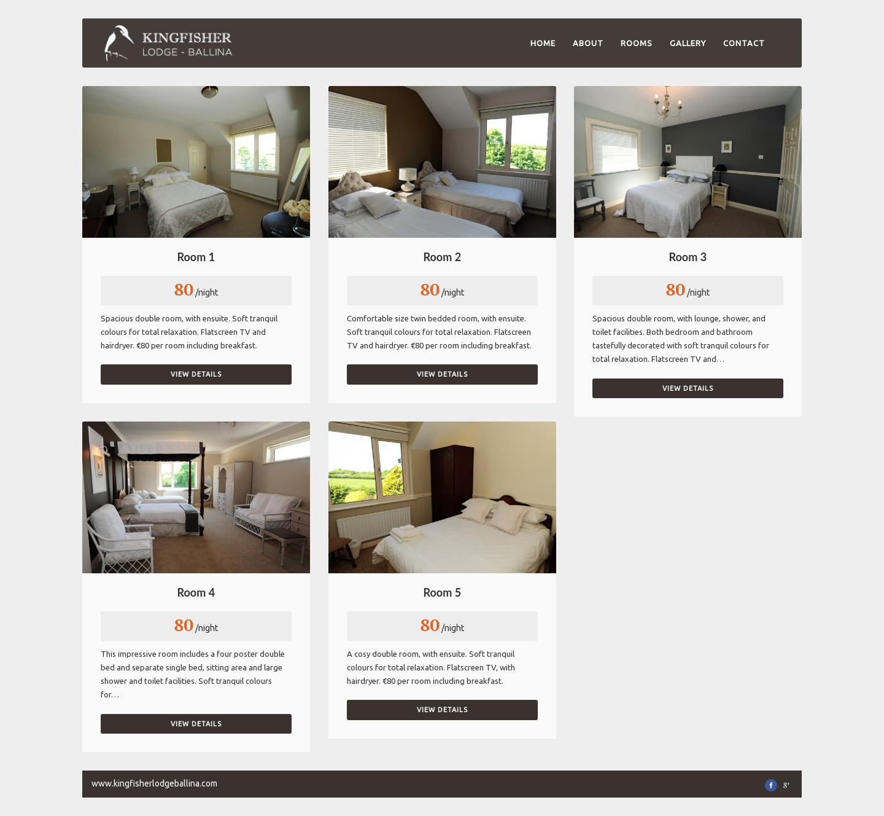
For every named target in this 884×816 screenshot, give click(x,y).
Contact (744, 43)
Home (543, 43)
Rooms (637, 43)
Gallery (688, 43)
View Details (196, 374)
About (588, 43)
